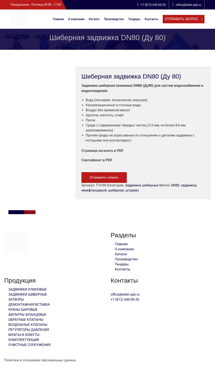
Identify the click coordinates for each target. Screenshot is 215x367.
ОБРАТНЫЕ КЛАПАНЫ (25, 320)
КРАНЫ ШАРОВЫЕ (23, 310)
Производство (114, 19)
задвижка (188, 185)
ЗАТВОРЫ (16, 299)
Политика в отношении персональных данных (40, 360)
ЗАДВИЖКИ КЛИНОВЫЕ (27, 289)
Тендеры (134, 19)
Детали (29, 212)
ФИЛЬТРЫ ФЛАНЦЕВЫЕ (27, 315)
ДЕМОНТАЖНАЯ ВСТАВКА (29, 305)
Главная (58, 19)
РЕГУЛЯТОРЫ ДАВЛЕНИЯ (28, 330)
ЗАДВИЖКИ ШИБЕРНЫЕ (27, 294)
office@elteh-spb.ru (125, 294)
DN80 (175, 185)
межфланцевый (94, 190)
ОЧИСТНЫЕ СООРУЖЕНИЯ (29, 345)
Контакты (151, 19)
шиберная (116, 190)
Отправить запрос (104, 177)
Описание (16, 212)
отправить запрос (182, 19)
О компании (76, 19)
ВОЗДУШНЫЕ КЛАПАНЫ (27, 325)
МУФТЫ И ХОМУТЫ (23, 335)
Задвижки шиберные (142, 185)
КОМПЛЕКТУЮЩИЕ (23, 340)
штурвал (132, 190)
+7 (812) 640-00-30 (125, 299)
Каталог (94, 19)
